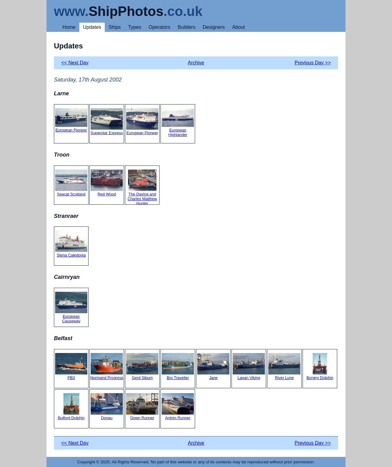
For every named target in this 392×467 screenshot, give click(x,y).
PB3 (71, 366)
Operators (159, 27)
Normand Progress (106, 366)
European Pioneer (71, 120)
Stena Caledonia (71, 243)
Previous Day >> (313, 62)
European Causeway (71, 307)
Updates (92, 27)
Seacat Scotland (71, 182)
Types (134, 27)
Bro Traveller (178, 366)
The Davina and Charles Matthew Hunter (142, 187)
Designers (214, 27)
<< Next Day (75, 62)
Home (69, 27)
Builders (186, 27)
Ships (114, 27)
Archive (196, 62)
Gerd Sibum (142, 366)
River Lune (284, 366)
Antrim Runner (178, 406)
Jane (213, 366)
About (238, 27)
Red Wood (107, 182)
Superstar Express (107, 121)
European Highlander (178, 122)
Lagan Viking (249, 366)
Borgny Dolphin (320, 366)
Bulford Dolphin (71, 406)
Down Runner (142, 406)
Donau (107, 406)
